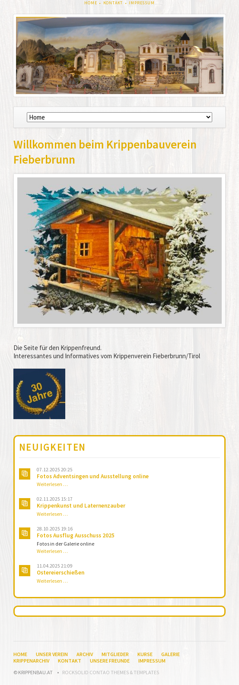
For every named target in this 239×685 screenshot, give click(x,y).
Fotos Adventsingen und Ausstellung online (93, 476)
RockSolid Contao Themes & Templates (110, 672)
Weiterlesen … (52, 484)
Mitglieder (115, 654)
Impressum (142, 3)
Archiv (84, 654)
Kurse (145, 654)
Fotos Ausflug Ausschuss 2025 (76, 535)
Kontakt (113, 3)
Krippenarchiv (31, 660)
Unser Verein (52, 654)
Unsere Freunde (110, 660)
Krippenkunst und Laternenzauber (81, 505)
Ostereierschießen (60, 572)
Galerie (170, 654)
